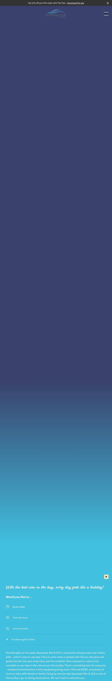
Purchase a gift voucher (56, 639)
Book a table (56, 606)
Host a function (56, 628)
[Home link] (56, 13)
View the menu (56, 617)
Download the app (75, 2)
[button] (106, 14)
